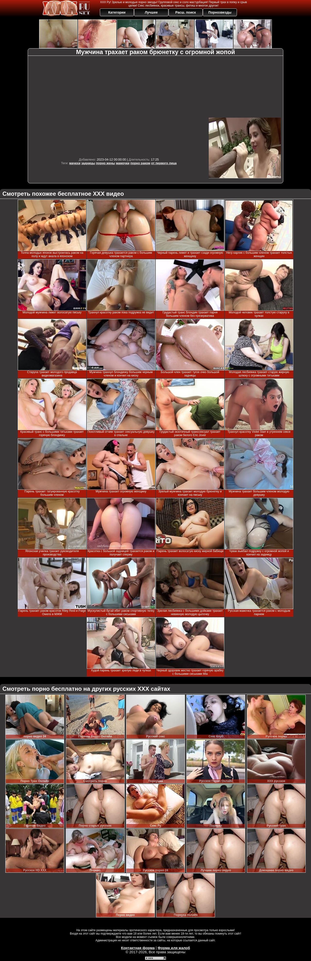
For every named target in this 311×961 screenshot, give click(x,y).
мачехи (74, 163)
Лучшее (151, 12)
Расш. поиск (185, 12)
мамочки (123, 163)
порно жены (105, 163)
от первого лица (164, 163)
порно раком (140, 163)
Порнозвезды (220, 12)
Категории (117, 12)
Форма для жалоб (174, 948)
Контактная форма (138, 948)
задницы (88, 163)
